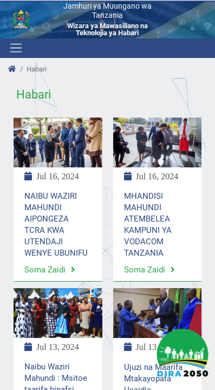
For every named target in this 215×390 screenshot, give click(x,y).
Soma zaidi (49, 270)
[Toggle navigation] (15, 48)
